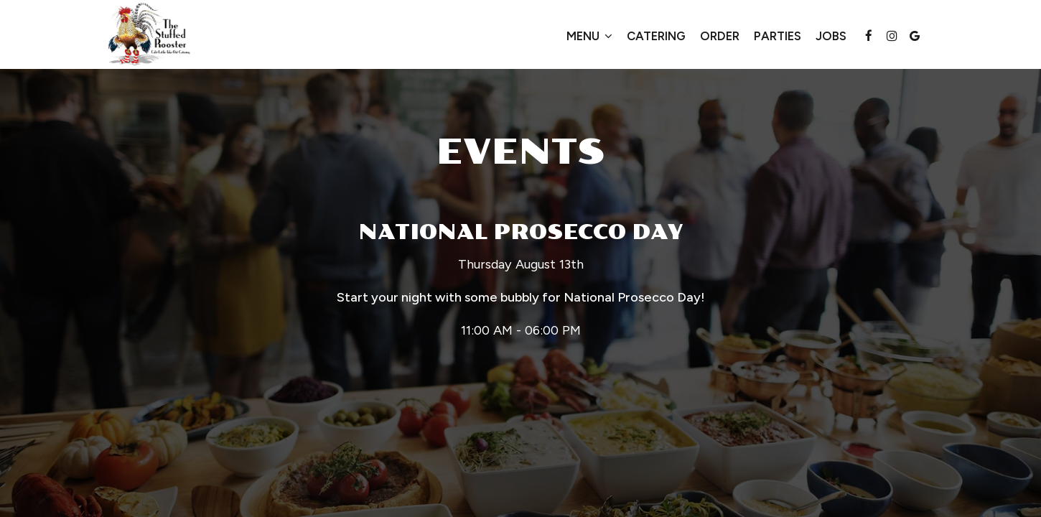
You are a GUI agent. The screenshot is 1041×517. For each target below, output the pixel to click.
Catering (656, 36)
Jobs (831, 36)
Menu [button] (589, 36)
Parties (777, 36)
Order (719, 36)
